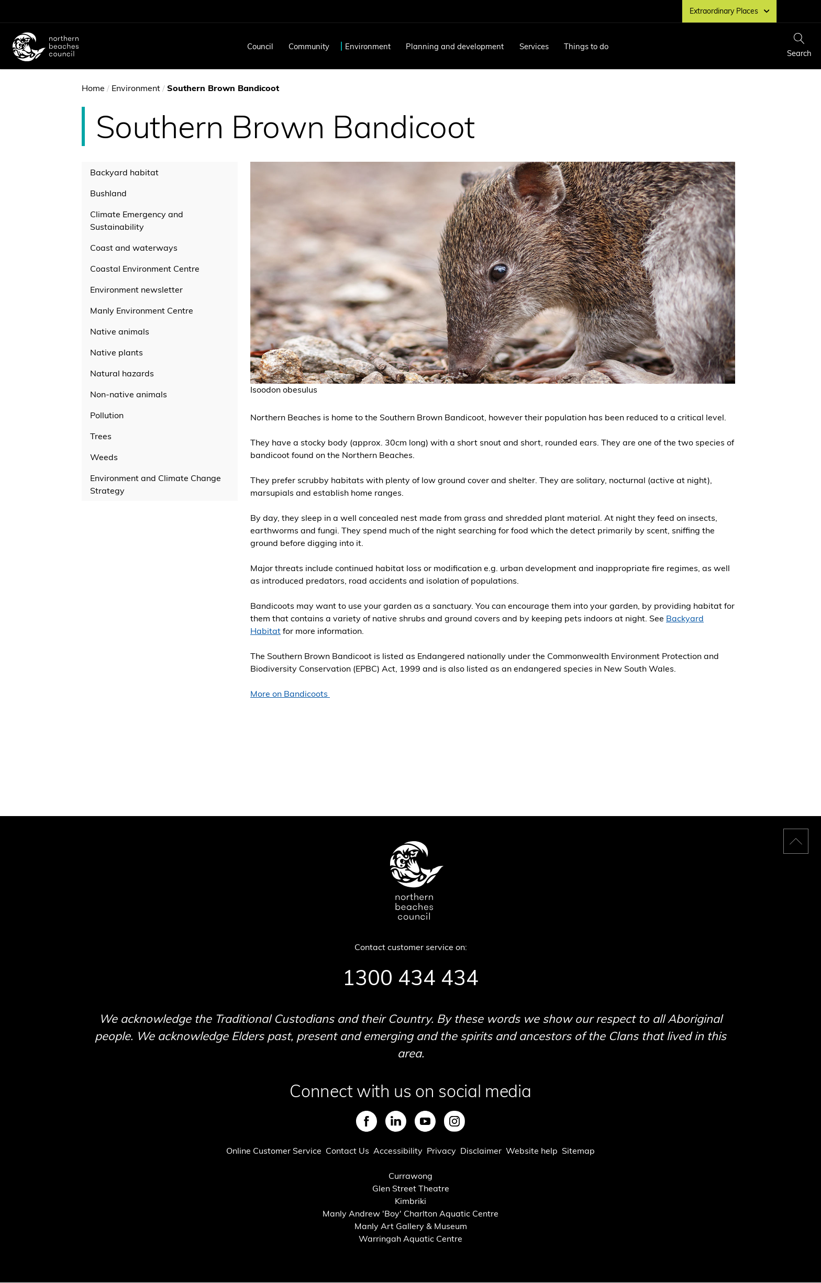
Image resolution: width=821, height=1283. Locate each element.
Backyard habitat (124, 172)
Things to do (586, 46)
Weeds (104, 457)
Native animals (119, 331)
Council (260, 46)
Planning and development (455, 46)
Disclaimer (481, 1150)
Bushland (108, 193)
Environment (368, 46)
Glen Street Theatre (410, 1188)
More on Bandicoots (290, 693)
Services (534, 46)
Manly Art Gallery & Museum (410, 1226)
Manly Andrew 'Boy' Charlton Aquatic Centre (410, 1213)
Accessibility (398, 1150)
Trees (101, 436)
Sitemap (578, 1150)
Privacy (441, 1150)
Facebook (366, 1121)
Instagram (454, 1121)
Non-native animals (128, 394)
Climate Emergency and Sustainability (136, 220)
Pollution (107, 415)
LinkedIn (395, 1121)
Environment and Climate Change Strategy (155, 484)
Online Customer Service (273, 1150)
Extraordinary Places (729, 11)
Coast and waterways (133, 247)
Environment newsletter (136, 289)
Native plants (116, 352)
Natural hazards (122, 373)
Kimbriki (410, 1201)
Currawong (410, 1175)
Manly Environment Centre (141, 310)
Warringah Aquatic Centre (410, 1238)
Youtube (425, 1121)
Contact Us (347, 1150)
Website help (532, 1150)
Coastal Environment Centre (144, 268)
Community (309, 46)
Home (93, 88)
